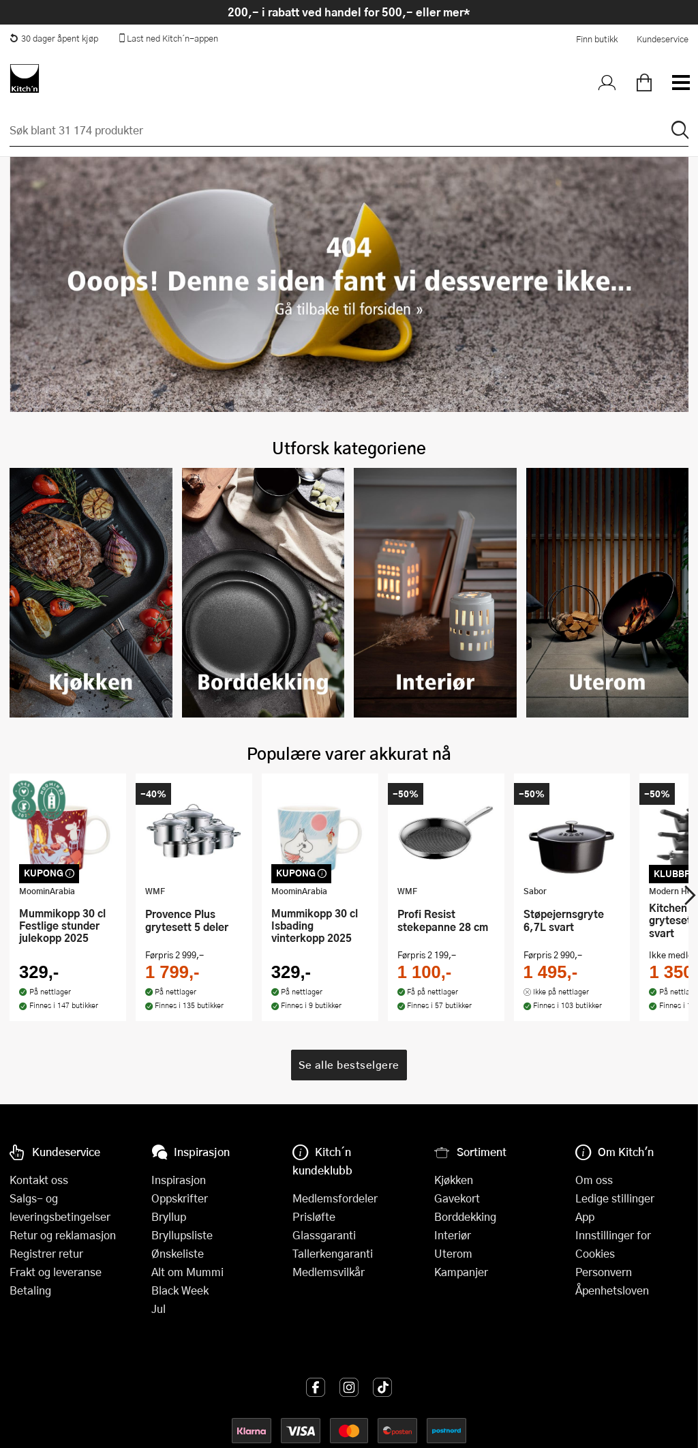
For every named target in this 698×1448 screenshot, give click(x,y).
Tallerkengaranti (332, 1253)
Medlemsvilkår (328, 1272)
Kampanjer (461, 1272)
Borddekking (465, 1216)
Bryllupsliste (182, 1235)
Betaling (30, 1290)
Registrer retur (46, 1253)
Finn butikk (597, 39)
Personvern (603, 1272)
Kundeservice (662, 39)
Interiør (452, 1235)
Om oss (594, 1179)
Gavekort (457, 1198)
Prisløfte (313, 1216)
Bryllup (168, 1216)
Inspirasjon (178, 1179)
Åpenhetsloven (612, 1290)
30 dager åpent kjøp (54, 38)
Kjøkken (453, 1179)
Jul (158, 1308)
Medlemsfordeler (335, 1198)
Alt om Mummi (187, 1272)
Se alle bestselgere (349, 1039)
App (584, 1216)
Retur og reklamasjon (63, 1235)
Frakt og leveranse (56, 1272)
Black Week (180, 1290)
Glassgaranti (324, 1235)
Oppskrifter (179, 1198)
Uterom (453, 1253)
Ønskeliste (177, 1253)
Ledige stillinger (614, 1198)
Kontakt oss (39, 1179)
